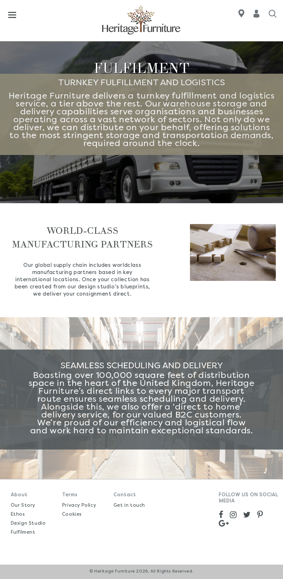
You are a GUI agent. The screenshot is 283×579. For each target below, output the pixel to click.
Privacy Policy (79, 505)
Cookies (72, 514)
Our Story (23, 505)
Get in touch (129, 505)
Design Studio (28, 523)
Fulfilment (23, 532)
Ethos (18, 514)
